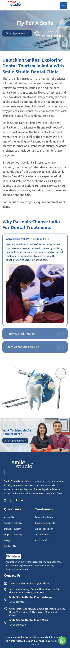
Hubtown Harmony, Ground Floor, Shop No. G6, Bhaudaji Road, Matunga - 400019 (31, 591)
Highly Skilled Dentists (20, 333)
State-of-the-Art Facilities (22, 347)
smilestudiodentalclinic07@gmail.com (27, 583)
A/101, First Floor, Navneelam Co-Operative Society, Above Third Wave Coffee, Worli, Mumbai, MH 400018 (34, 612)
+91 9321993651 (52, 35)
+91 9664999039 (17, 624)
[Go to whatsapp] (62, 641)
